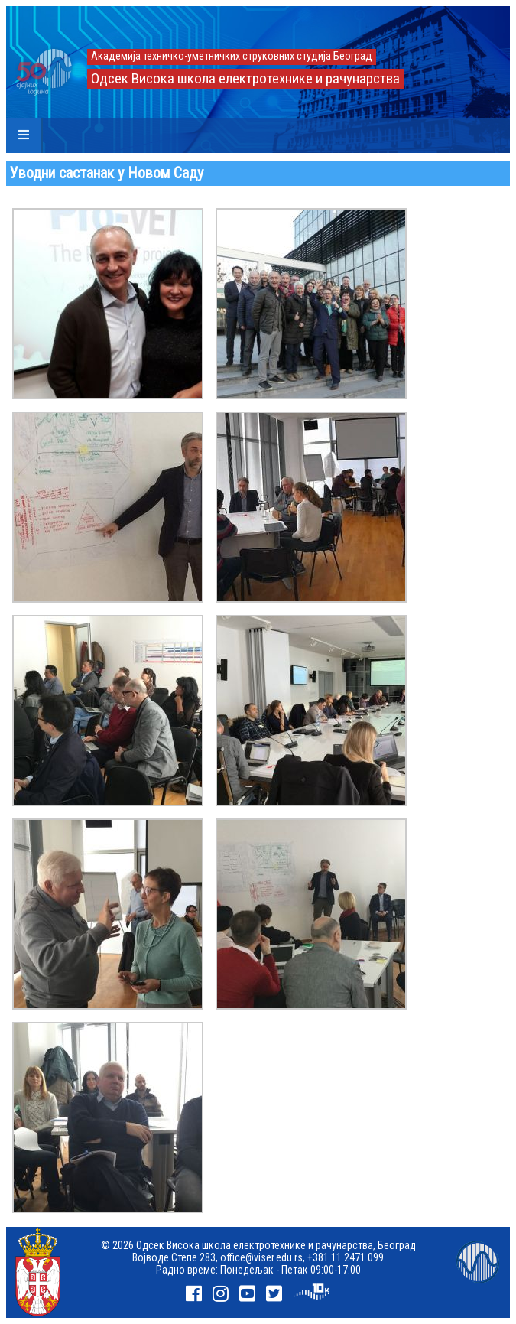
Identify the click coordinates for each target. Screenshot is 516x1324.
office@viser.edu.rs (261, 1257)
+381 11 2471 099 (345, 1257)
